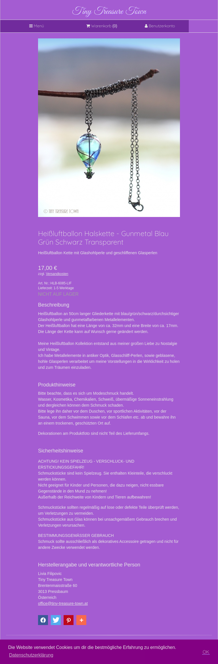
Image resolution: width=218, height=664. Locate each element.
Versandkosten (57, 274)
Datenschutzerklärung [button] (31, 655)
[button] (43, 620)
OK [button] (206, 652)
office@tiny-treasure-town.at (63, 603)
